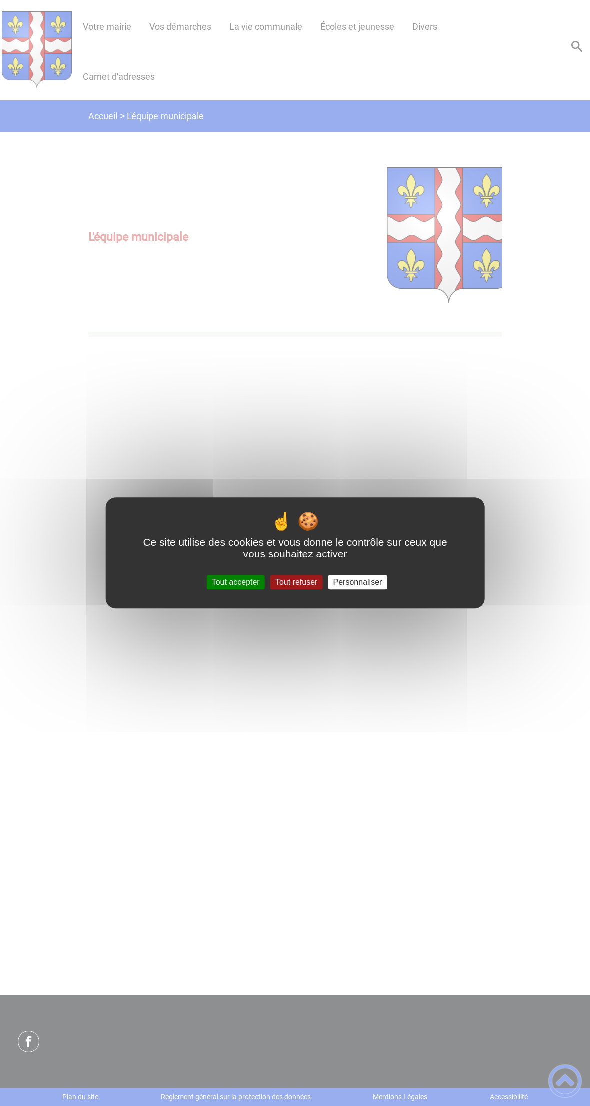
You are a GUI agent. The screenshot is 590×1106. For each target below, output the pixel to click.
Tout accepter (236, 582)
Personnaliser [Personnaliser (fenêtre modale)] (357, 582)
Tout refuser (296, 582)
